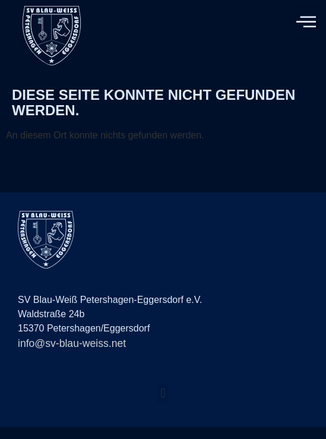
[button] (163, 393)
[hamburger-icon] (304, 22)
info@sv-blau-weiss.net (72, 343)
